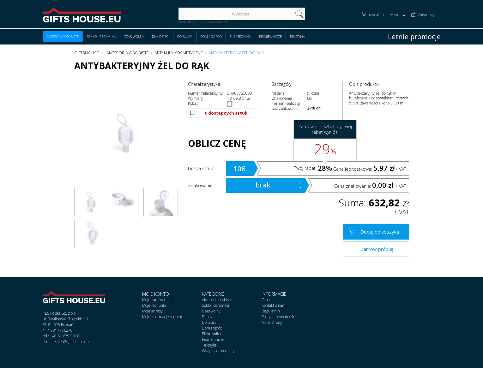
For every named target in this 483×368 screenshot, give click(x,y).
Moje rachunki (154, 305)
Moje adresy (152, 311)
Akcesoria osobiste (62, 36)
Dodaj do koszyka (379, 232)
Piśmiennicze (270, 36)
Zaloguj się (426, 15)
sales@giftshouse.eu (72, 341)
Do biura (184, 36)
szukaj (299, 14)
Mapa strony (272, 322)
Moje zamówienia (157, 299)
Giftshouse (86, 53)
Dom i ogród (211, 36)
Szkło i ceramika (101, 36)
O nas (266, 299)
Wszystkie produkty (218, 350)
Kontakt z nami (274, 305)
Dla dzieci (160, 36)
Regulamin (271, 311)
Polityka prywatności (279, 316)
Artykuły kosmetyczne (178, 53)
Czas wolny (134, 36)
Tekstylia (297, 36)
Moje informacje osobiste (163, 316)
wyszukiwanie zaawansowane (203, 22)
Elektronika (240, 36)
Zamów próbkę (377, 249)
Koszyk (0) (376, 15)
